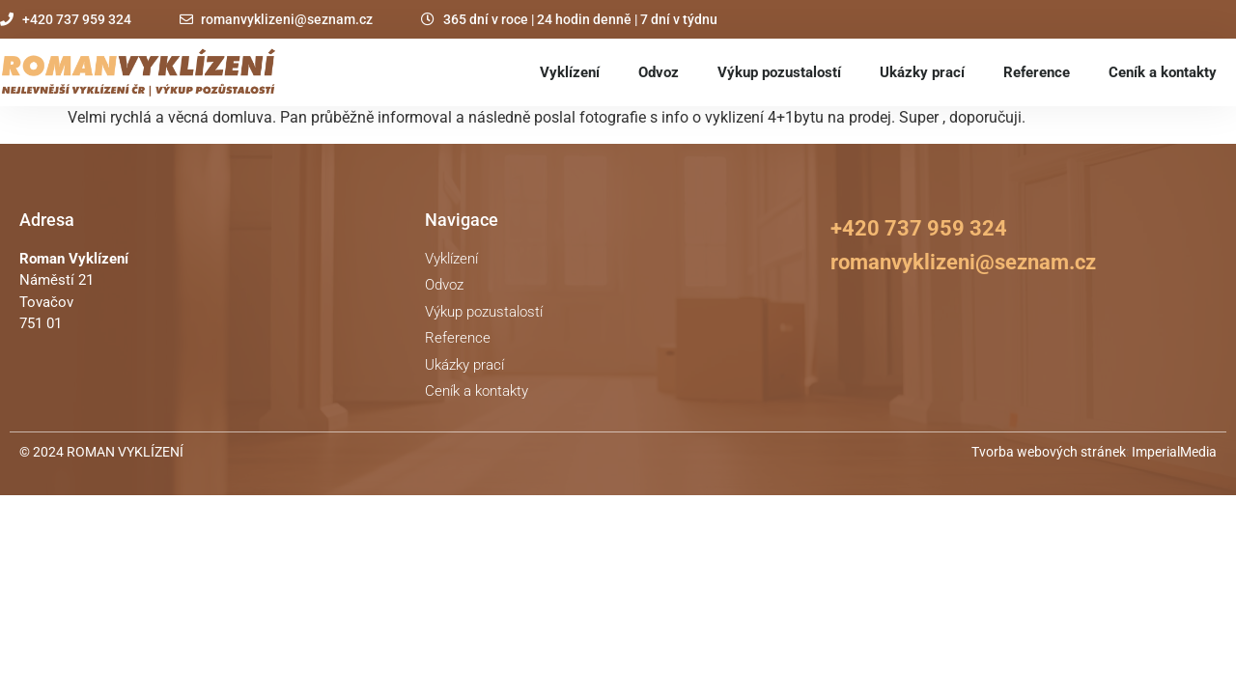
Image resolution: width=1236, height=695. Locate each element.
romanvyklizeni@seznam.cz (963, 262)
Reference (1036, 72)
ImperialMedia (1174, 451)
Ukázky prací (922, 72)
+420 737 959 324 (918, 228)
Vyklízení (570, 72)
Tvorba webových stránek (1048, 451)
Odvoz (658, 72)
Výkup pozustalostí (779, 72)
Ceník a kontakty (1163, 72)
